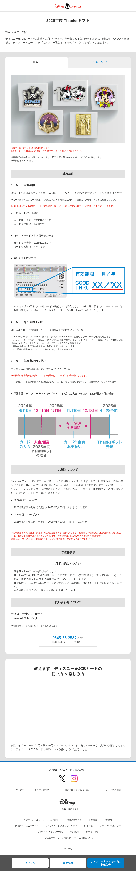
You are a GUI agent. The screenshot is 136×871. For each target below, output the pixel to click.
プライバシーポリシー (110, 826)
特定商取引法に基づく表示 (77, 790)
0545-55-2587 (64, 637)
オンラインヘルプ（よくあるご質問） (42, 820)
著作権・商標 (92, 831)
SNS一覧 (88, 826)
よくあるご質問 (113, 790)
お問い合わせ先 (74, 820)
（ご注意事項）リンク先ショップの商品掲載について (68, 837)
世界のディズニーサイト (26, 826)
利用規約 (74, 831)
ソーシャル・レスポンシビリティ (61, 826)
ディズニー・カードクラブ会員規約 (32, 790)
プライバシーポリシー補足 (50, 831)
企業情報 (93, 820)
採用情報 (108, 820)
